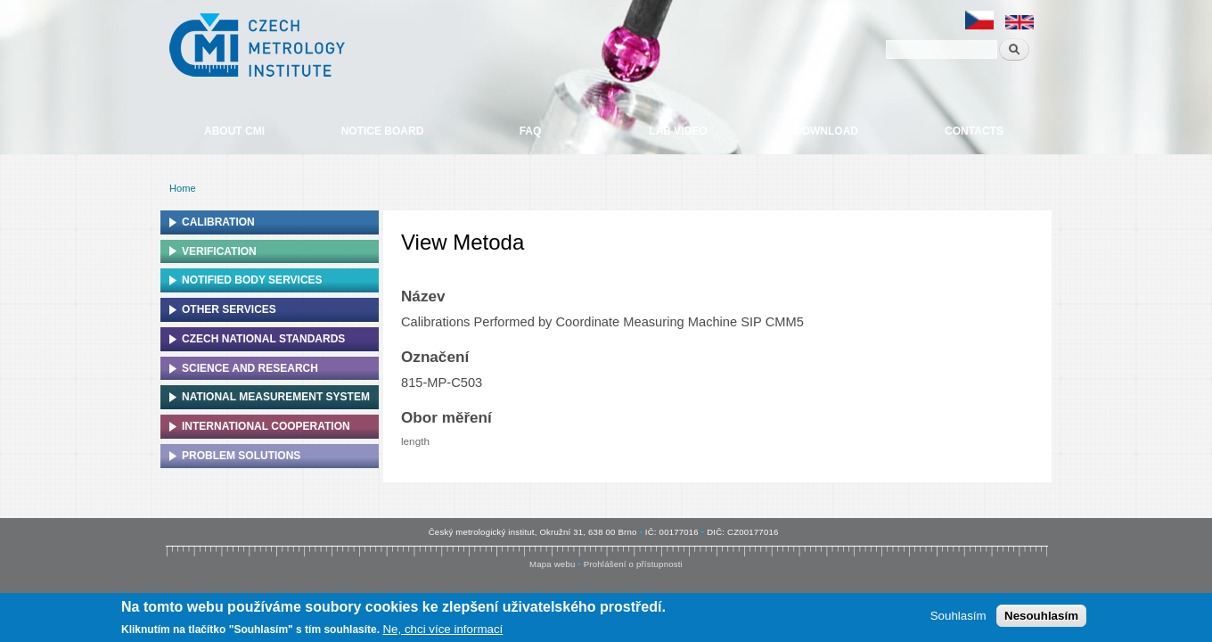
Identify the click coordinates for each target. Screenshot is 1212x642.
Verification (219, 251)
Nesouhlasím (1041, 617)
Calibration (218, 222)
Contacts (974, 131)
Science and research (250, 368)
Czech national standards (263, 339)
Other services (229, 309)
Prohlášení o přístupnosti (633, 564)
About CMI (234, 131)
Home (182, 188)
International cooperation (266, 426)
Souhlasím (958, 617)
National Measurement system (276, 397)
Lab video (678, 131)
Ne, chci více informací (442, 631)
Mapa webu (552, 564)
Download (826, 131)
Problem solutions (241, 455)
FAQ (531, 131)
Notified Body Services (252, 280)
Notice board (382, 131)
